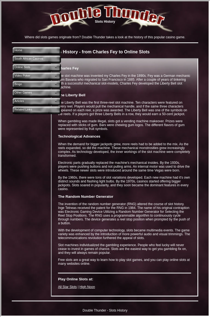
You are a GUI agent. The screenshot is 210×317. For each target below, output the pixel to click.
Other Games (23, 92)
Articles (19, 101)
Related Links (23, 109)
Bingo (18, 84)
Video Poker (22, 75)
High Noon (87, 287)
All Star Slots (67, 287)
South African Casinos (28, 58)
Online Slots (22, 67)
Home (18, 50)
